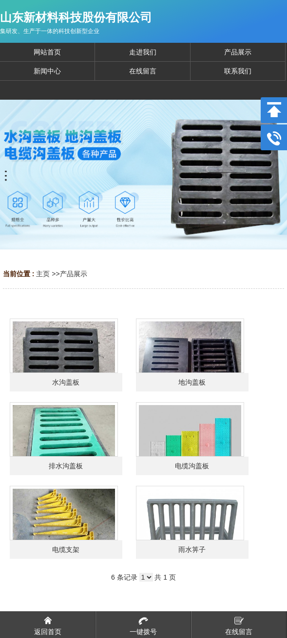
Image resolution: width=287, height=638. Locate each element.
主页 (43, 274)
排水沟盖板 (66, 466)
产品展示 (73, 274)
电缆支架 (65, 549)
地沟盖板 (192, 382)
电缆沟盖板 (192, 466)
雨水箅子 (192, 549)
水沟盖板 (65, 382)
